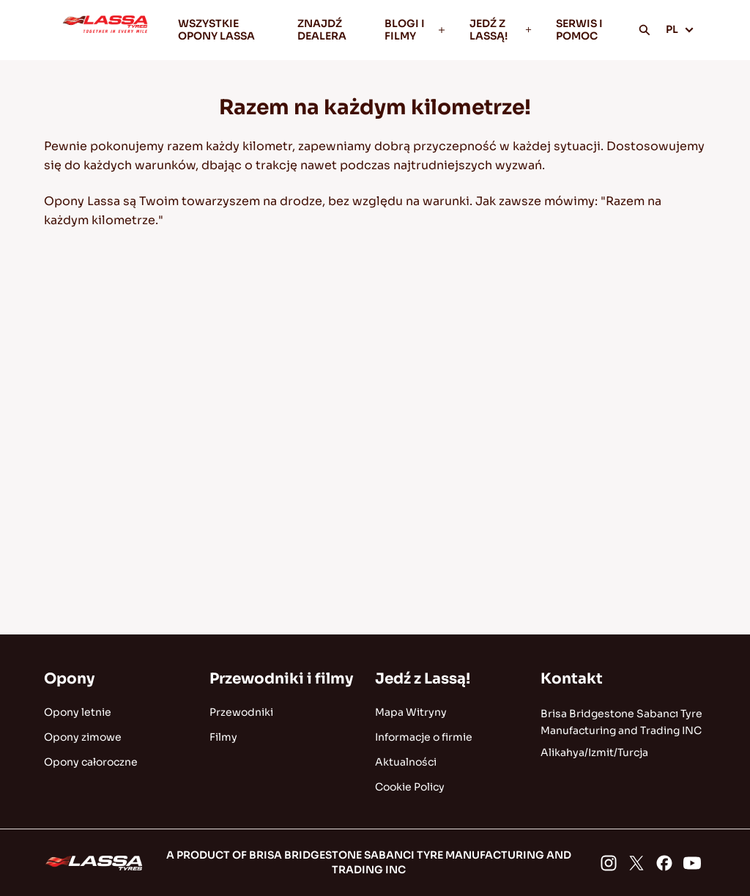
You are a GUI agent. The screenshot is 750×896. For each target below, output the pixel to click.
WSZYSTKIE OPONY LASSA (216, 29)
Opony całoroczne (91, 762)
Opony (69, 679)
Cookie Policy (410, 786)
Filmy (223, 737)
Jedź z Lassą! (422, 679)
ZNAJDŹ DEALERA (321, 29)
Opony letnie (77, 712)
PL (680, 29)
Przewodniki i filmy (281, 679)
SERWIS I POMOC (579, 29)
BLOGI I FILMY (415, 29)
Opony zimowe (83, 737)
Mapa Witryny (411, 712)
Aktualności (406, 762)
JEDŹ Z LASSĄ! (500, 29)
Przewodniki (241, 712)
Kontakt (572, 679)
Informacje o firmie (423, 737)
